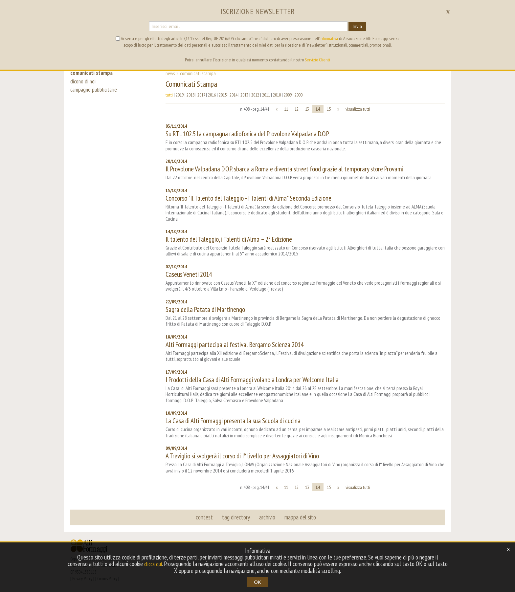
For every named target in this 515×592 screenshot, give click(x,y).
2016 (212, 95)
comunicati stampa (92, 73)
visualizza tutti (358, 109)
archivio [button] (267, 517)
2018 (190, 95)
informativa (329, 38)
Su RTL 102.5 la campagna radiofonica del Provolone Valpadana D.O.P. (247, 133)
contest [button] (205, 517)
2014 (233, 95)
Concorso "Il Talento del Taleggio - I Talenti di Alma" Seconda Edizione (248, 198)
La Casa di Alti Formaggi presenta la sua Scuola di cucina (233, 420)
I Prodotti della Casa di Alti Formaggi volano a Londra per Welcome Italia (252, 379)
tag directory (236, 517)
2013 (244, 95)
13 (307, 109)
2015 (223, 95)
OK (257, 582)
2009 (288, 95)
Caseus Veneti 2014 (189, 274)
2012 (255, 95)
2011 (266, 95)
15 (329, 109)
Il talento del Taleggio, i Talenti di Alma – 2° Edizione (229, 239)
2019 (180, 95)
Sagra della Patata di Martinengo (205, 309)
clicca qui (159, 564)
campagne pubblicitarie (95, 92)
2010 (277, 95)
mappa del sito (299, 517)
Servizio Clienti (317, 60)
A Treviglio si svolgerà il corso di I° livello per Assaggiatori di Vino (242, 455)
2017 (201, 95)
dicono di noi (83, 82)
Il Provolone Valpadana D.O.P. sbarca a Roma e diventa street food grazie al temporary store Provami (284, 168)
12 (297, 109)
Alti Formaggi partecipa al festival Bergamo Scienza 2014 (234, 344)
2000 (298, 95)
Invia (357, 26)
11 (286, 109)
